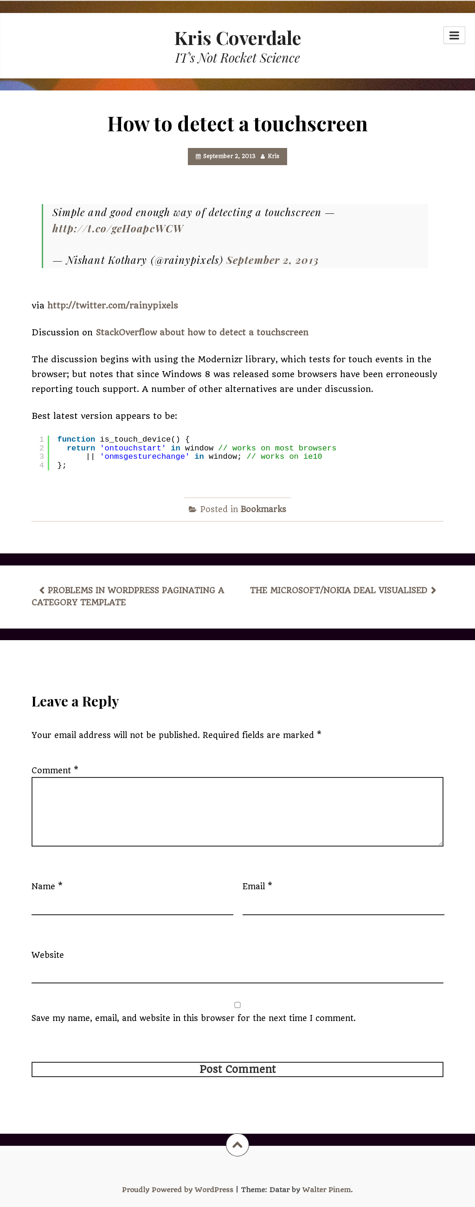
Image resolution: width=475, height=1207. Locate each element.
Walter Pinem (326, 1190)
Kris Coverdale (237, 37)
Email (257, 886)
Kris (273, 156)
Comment (55, 770)
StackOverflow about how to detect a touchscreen (202, 332)
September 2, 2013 (272, 260)
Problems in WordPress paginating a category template (128, 596)
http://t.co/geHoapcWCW (118, 228)
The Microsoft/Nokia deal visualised (338, 590)
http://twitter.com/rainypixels (112, 305)
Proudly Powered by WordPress (177, 1190)
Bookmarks (263, 509)
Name (47, 886)
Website (48, 955)
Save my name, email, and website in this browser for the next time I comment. (194, 1018)
